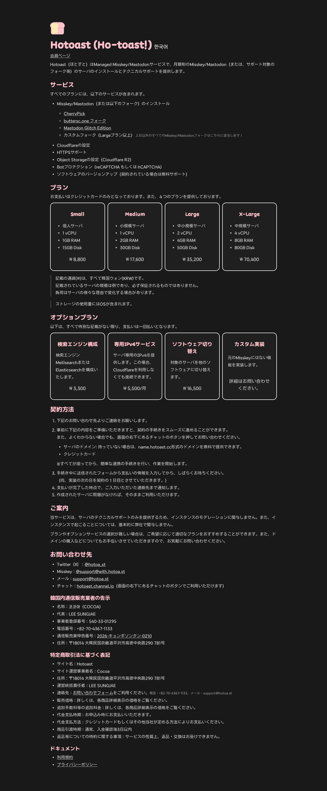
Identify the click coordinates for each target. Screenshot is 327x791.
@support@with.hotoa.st (100, 571)
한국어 (161, 47)
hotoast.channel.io (95, 586)
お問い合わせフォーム (93, 692)
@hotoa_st (95, 564)
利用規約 (65, 757)
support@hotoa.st (91, 578)
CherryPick (74, 113)
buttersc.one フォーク (85, 120)
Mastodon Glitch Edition (87, 127)
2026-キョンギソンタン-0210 (124, 636)
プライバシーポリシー (77, 764)
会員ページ (60, 55)
